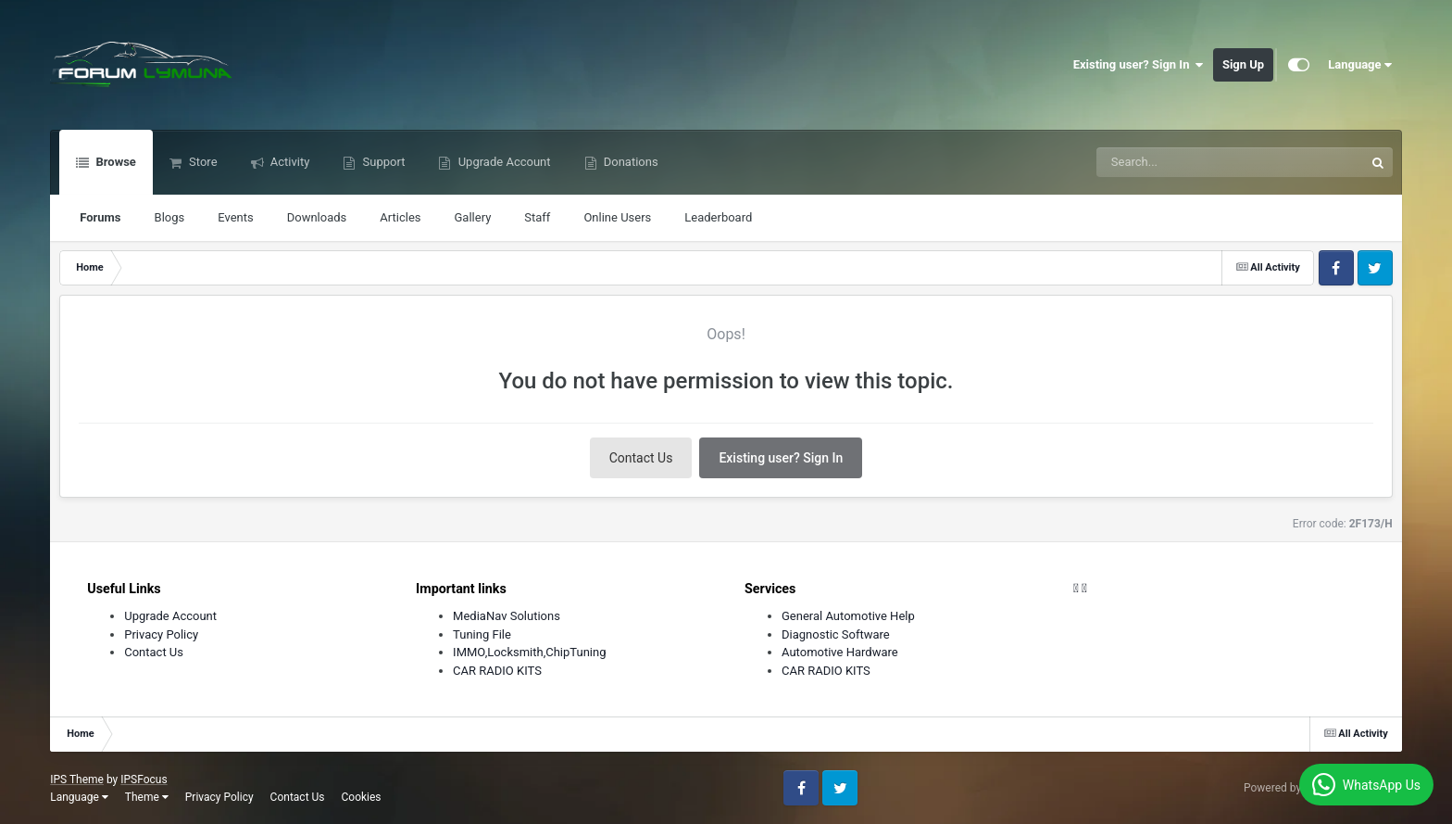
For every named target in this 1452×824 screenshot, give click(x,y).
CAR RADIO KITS (497, 671)
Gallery (472, 217)
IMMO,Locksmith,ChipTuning (529, 652)
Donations (629, 162)
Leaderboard (718, 217)
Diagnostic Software (836, 634)
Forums (100, 217)
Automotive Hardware (840, 652)
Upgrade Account (502, 162)
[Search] (1183, 162)
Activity (289, 162)
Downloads (317, 217)
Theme (147, 797)
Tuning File (482, 634)
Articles (400, 217)
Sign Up (1243, 64)
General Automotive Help (848, 616)
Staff (537, 217)
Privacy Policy (161, 634)
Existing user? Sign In (1138, 65)
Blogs (170, 217)
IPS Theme (77, 779)
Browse (114, 162)
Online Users (617, 217)
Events (235, 217)
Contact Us (641, 457)
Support (382, 162)
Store (202, 162)
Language (1360, 65)
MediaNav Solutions (506, 616)
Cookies (362, 797)
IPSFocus (143, 779)
